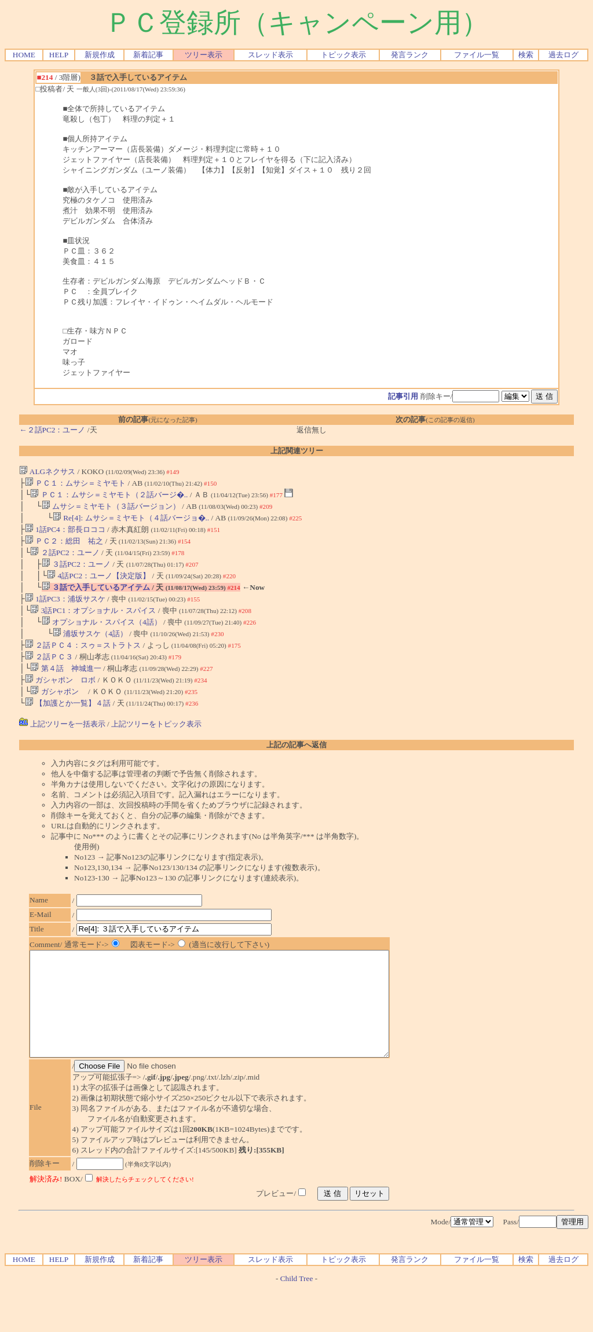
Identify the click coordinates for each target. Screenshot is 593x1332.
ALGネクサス (47, 471)
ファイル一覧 (476, 54)
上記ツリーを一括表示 (62, 747)
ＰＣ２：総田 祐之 (64, 548)
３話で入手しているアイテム (96, 599)
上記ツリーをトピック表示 (156, 747)
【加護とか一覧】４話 (68, 726)
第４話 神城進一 (65, 688)
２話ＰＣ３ (49, 675)
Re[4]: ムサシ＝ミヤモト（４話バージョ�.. (131, 522)
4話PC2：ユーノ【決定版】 (98, 586)
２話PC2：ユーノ (64, 560)
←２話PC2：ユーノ (52, 429)
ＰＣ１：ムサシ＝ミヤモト (75, 484)
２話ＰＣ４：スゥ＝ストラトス (83, 662)
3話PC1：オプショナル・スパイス (93, 624)
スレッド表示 (270, 54)
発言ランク (410, 54)
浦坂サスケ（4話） (90, 649)
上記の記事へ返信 (296, 768)
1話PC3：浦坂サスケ (65, 611)
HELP (58, 54)
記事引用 (403, 396)
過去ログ (563, 54)
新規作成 (100, 54)
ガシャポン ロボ (60, 700)
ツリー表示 (203, 54)
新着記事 (148, 54)
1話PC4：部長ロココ (65, 535)
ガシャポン (58, 713)
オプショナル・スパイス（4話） (102, 637)
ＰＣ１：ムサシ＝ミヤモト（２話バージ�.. (109, 497)
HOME (24, 54)
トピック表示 (343, 54)
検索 (525, 54)
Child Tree (296, 1322)
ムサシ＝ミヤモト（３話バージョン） (111, 509)
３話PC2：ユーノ (76, 573)
